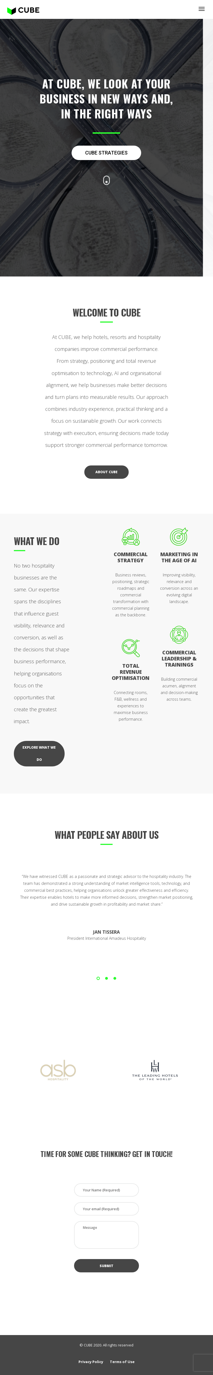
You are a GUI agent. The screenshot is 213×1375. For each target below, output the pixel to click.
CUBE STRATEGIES (106, 153)
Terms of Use (122, 1361)
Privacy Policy (90, 1361)
